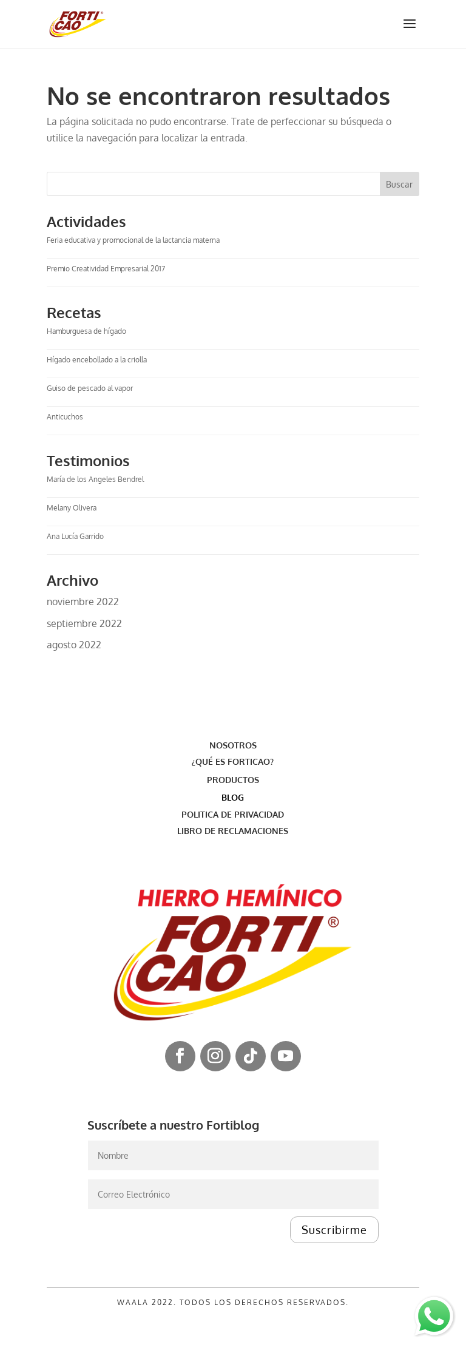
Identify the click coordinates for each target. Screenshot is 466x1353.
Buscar (399, 184)
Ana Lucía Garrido (75, 536)
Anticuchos (65, 416)
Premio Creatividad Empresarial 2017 (106, 268)
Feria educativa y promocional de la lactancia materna (134, 240)
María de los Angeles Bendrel (95, 479)
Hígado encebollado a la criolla (97, 359)
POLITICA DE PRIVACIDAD (232, 814)
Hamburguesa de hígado (86, 331)
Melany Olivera (71, 507)
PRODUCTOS (233, 780)
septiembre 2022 (84, 623)
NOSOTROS (233, 745)
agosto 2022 (74, 645)
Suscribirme (334, 1229)
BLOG (232, 797)
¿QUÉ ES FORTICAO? (233, 761)
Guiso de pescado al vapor (90, 388)
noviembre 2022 (83, 601)
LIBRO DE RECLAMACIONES (232, 831)
